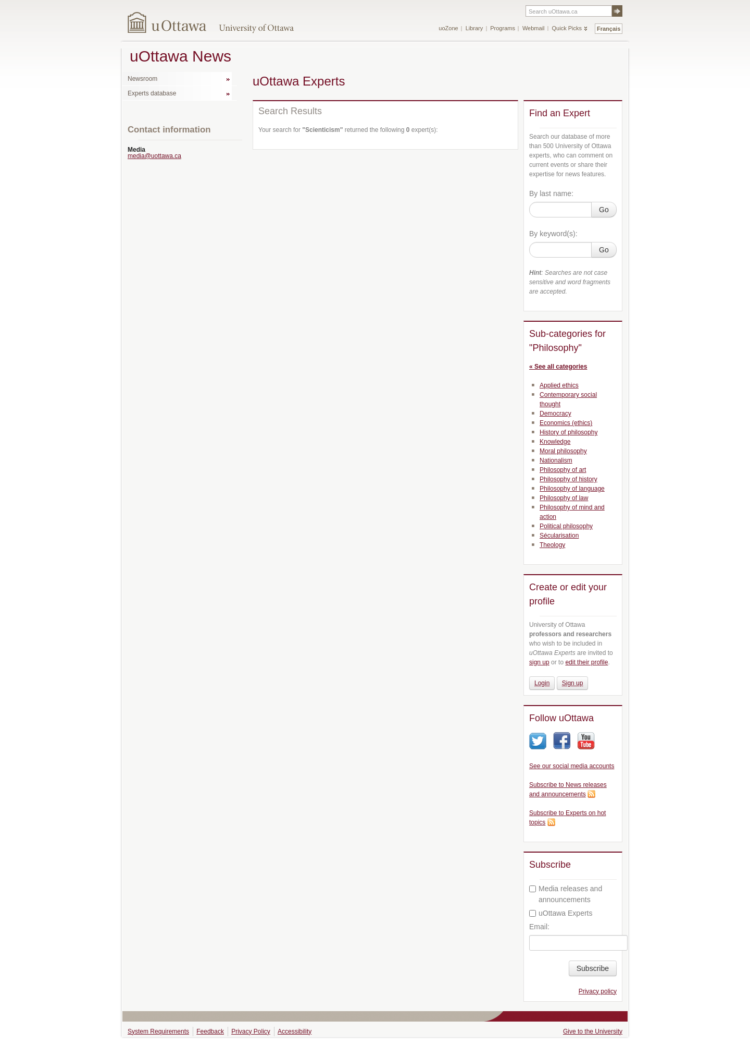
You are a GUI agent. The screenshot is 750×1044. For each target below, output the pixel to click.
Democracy (555, 413)
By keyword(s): (553, 233)
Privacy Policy (250, 1031)
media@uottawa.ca (154, 156)
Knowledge (555, 441)
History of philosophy (568, 432)
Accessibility (294, 1031)
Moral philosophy (563, 451)
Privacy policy (598, 991)
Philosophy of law (564, 498)
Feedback (210, 1031)
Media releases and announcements (565, 894)
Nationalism (556, 460)
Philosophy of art (563, 470)
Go (604, 209)
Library (474, 28)
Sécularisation (559, 535)
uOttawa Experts (561, 913)
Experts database (152, 93)
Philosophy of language (572, 488)
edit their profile (586, 662)
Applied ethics (559, 385)
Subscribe (593, 968)
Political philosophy (566, 526)
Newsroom (142, 78)
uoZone (448, 28)
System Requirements (158, 1031)
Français (608, 29)
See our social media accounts (571, 766)
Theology (552, 545)
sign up (539, 662)
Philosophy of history (568, 479)
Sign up (572, 683)
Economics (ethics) (566, 423)
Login (541, 683)
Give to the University (592, 1031)
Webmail (533, 28)
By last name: (551, 193)
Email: (539, 926)
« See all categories (558, 366)
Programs (502, 28)
